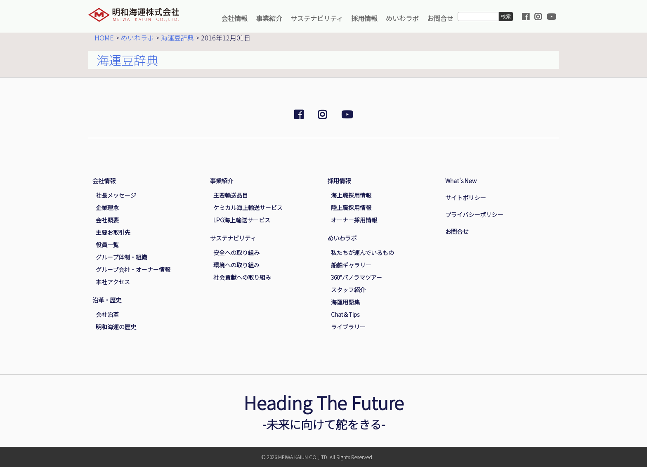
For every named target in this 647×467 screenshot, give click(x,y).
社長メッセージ (116, 195)
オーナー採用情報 (354, 220)
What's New (461, 180)
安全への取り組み (236, 252)
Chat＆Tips (345, 314)
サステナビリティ (316, 18)
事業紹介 (269, 18)
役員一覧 (107, 245)
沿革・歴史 (106, 299)
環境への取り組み (236, 265)
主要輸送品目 (230, 195)
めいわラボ (402, 18)
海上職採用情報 (351, 195)
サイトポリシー (465, 197)
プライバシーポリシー (474, 214)
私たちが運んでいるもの (362, 252)
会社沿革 (107, 314)
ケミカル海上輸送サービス (248, 207)
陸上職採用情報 (351, 207)
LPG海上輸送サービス (241, 220)
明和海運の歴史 (116, 327)
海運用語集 (345, 302)
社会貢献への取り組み (242, 277)
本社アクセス (113, 282)
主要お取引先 (113, 232)
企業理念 (107, 207)
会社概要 (107, 220)
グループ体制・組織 (121, 257)
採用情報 (364, 18)
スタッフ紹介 (348, 289)
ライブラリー (348, 327)
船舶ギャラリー (351, 265)
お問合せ (440, 18)
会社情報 (234, 18)
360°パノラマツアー (356, 277)
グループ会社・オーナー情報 (133, 269)
